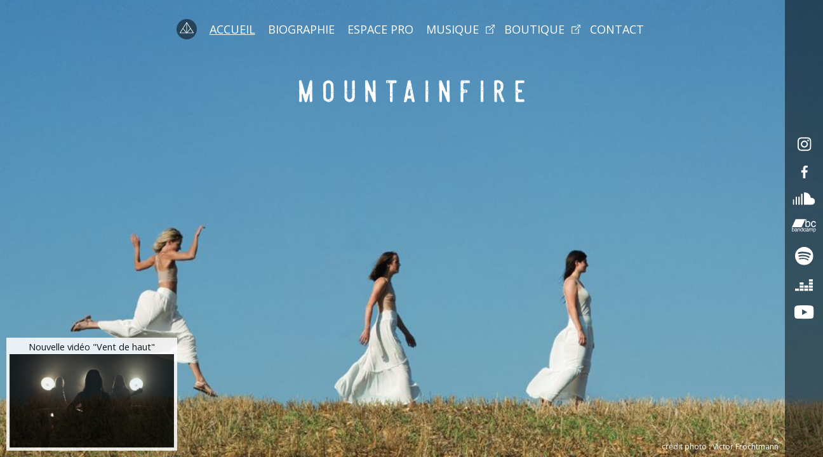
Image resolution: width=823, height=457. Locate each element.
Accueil (232, 29)
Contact (617, 29)
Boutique (534, 29)
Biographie (301, 29)
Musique (452, 29)
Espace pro (380, 29)
